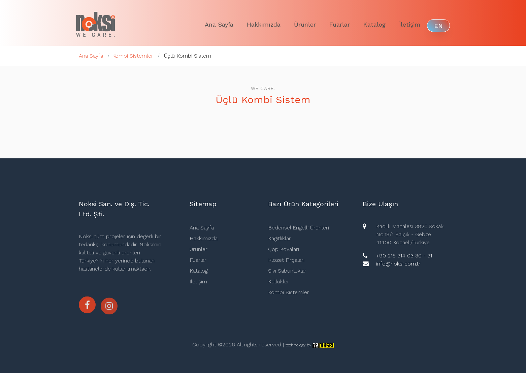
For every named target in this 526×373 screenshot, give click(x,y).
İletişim (409, 24)
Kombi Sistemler (132, 56)
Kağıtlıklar (279, 238)
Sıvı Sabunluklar (287, 271)
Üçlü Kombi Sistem (187, 56)
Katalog (374, 24)
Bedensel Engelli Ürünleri (298, 227)
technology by (310, 345)
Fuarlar (339, 24)
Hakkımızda (264, 24)
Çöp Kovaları (283, 249)
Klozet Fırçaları (286, 260)
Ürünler (305, 24)
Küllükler (278, 281)
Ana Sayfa (219, 24)
